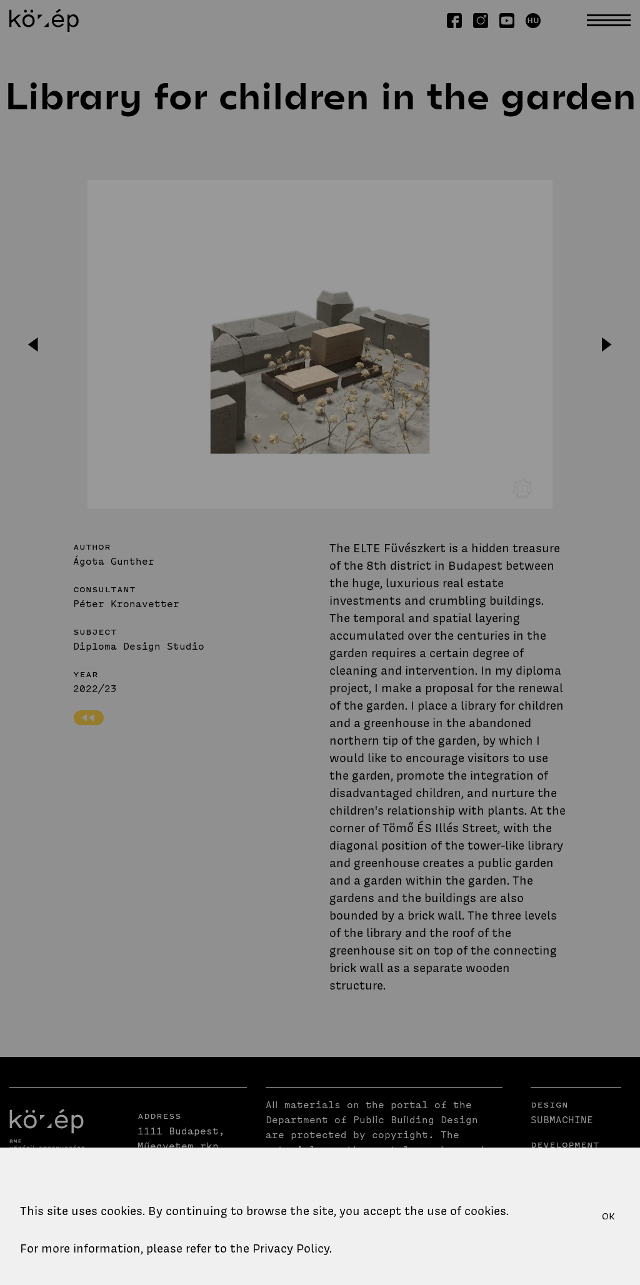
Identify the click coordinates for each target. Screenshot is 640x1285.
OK (608, 1216)
